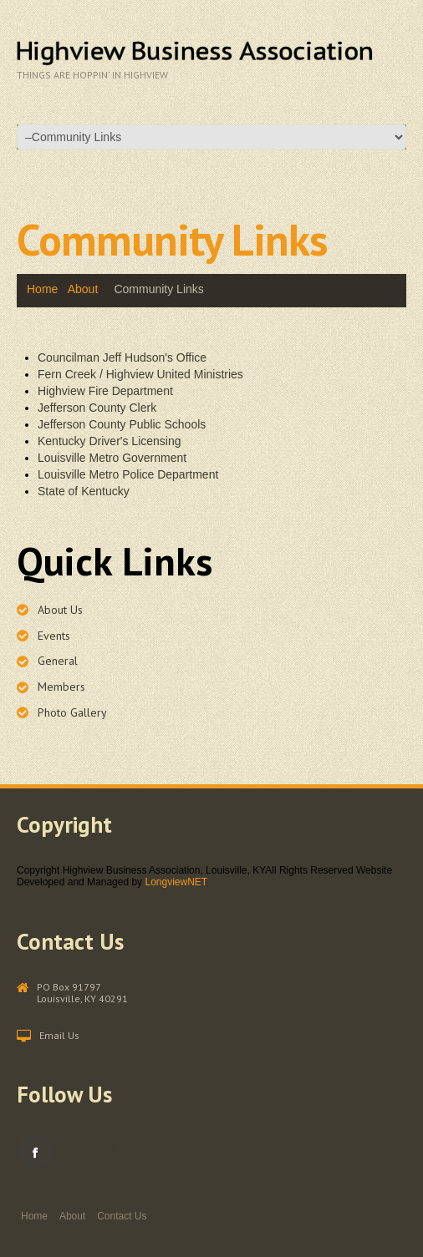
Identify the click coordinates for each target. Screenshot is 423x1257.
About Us (60, 609)
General (58, 660)
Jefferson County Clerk (97, 407)
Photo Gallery (72, 712)
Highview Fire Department (105, 391)
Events (54, 635)
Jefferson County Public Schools (122, 424)
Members (61, 686)
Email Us (59, 1035)
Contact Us (121, 1216)
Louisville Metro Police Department (128, 474)
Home (42, 289)
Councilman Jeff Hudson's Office (122, 357)
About (83, 289)
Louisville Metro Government (112, 457)
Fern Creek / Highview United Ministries (140, 374)
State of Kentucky (84, 491)
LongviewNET (176, 882)
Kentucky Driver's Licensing (109, 441)
